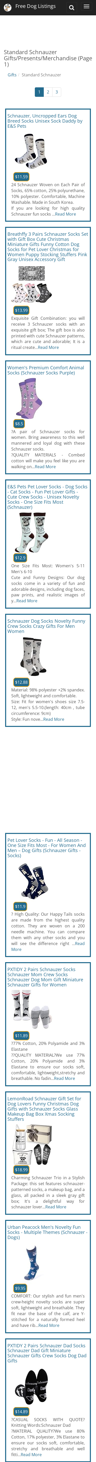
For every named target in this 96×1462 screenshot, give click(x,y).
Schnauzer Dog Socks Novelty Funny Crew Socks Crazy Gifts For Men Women (46, 626)
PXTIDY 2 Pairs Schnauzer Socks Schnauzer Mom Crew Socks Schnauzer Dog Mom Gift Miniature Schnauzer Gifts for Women (45, 976)
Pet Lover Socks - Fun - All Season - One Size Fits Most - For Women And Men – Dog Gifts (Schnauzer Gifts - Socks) (46, 847)
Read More (65, 214)
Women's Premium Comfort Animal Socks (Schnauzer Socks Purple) (45, 370)
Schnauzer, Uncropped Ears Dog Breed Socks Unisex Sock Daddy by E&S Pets (44, 121)
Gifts (12, 75)
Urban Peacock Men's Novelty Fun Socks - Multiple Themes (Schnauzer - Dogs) (47, 1232)
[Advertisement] (48, 28)
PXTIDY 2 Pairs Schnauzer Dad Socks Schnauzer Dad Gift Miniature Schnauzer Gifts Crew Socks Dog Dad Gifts (47, 1353)
